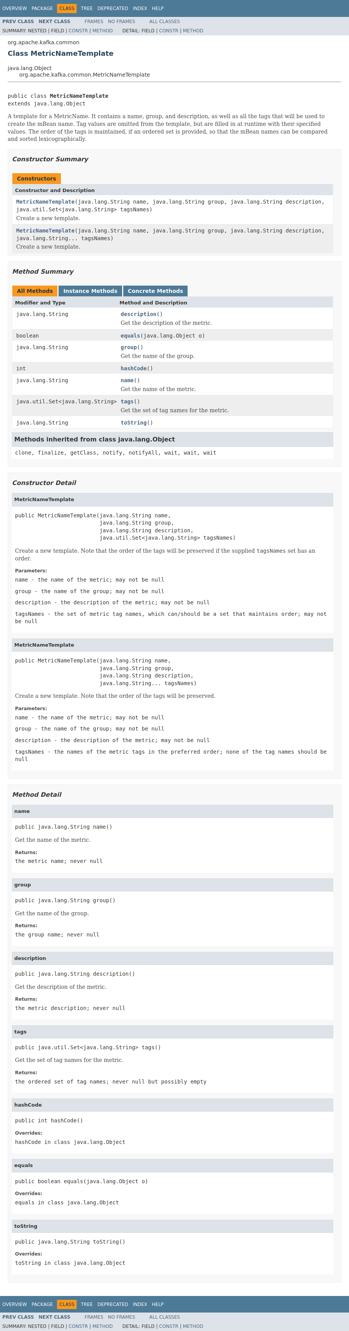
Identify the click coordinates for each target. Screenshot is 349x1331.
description (138, 314)
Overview (14, 8)
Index (140, 8)
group (129, 347)
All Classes (164, 21)
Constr (78, 30)
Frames (94, 21)
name (127, 380)
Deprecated (112, 8)
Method (102, 30)
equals (130, 336)
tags (127, 401)
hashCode (133, 368)
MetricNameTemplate (45, 202)
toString (133, 423)
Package (42, 8)
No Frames (121, 21)
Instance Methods (90, 291)
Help (158, 8)
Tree (87, 8)
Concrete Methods (155, 291)
